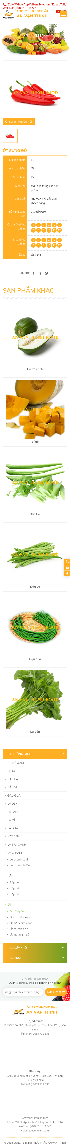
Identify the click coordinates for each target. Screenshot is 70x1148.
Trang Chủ (11, 44)
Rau (37, 44)
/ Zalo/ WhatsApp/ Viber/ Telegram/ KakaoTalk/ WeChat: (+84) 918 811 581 (34, 6)
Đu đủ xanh (16, 763)
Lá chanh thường (21, 865)
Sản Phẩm (26, 44)
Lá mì (11, 820)
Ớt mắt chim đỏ (19, 934)
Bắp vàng (16, 882)
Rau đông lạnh (51, 44)
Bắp (10, 876)
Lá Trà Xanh (16, 844)
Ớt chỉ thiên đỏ (19, 929)
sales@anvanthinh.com (35, 1130)
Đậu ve (12, 787)
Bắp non (15, 894)
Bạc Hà (12, 779)
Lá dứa (12, 828)
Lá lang (13, 812)
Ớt (64, 44)
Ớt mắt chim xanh (21, 923)
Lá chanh (14, 852)
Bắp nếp (15, 888)
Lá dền (12, 803)
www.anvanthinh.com (35, 1117)
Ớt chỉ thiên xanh (20, 917)
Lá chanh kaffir (19, 859)
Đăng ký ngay (56, 992)
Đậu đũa (14, 795)
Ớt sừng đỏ (17, 911)
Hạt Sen (13, 836)
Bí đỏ (11, 771)
